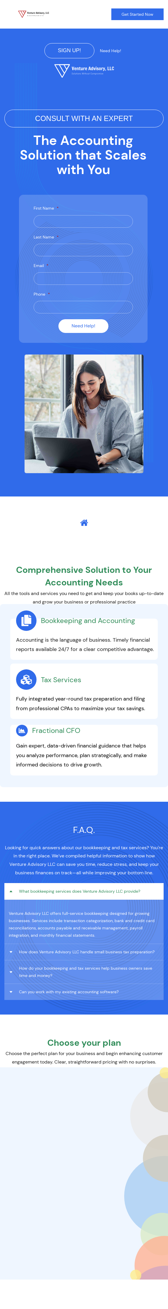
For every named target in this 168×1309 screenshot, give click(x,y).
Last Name (46, 237)
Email (41, 265)
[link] (84, 67)
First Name (46, 208)
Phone (42, 294)
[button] (84, 891)
